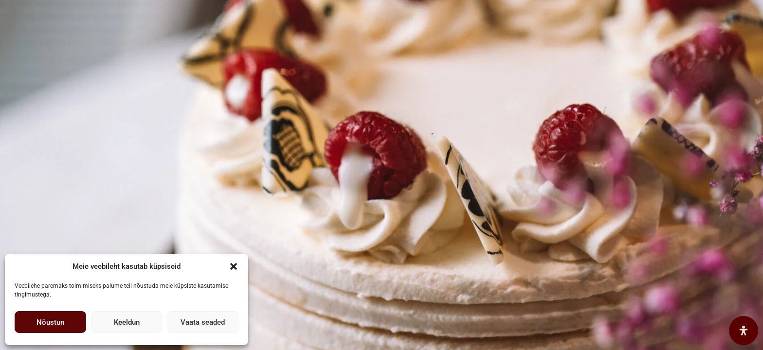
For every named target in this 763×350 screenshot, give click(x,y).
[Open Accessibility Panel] (743, 330)
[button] (233, 266)
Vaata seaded (203, 322)
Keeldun (127, 322)
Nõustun (50, 322)
